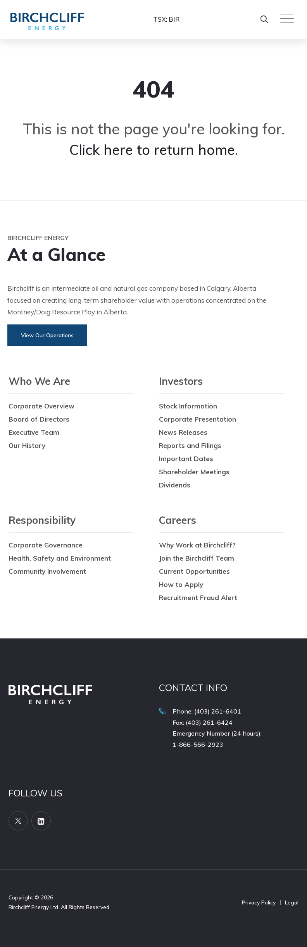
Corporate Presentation (197, 419)
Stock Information (188, 406)
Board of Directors (39, 419)
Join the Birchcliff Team (196, 558)
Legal (291, 902)
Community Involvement (47, 571)
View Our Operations (47, 335)
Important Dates (186, 459)
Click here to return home (152, 149)
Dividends (174, 485)
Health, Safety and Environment (60, 558)
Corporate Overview (41, 406)
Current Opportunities (194, 571)
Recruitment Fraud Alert (198, 598)
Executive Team (34, 432)
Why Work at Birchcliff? (197, 545)
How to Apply (181, 584)
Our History (27, 445)
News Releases (183, 432)
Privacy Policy (259, 902)
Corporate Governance (46, 545)
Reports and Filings (190, 445)
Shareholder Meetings (194, 472)
